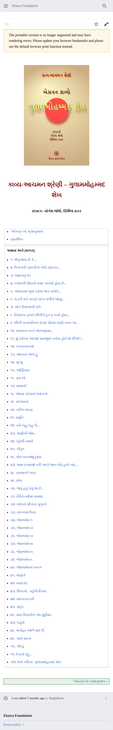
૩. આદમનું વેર (20, 275)
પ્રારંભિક (16, 239)
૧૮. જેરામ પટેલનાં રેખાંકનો (28, 394)
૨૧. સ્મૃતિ (17, 417)
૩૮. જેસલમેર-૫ (21, 552)
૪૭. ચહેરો (17, 622)
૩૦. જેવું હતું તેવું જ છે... (27, 488)
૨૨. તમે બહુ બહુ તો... (25, 425)
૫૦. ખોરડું (17, 646)
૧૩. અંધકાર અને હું (24, 354)
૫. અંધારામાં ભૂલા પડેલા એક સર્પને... (35, 291)
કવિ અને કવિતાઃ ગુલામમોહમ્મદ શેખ (35, 662)
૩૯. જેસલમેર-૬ (21, 559)
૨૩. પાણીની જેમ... (23, 433)
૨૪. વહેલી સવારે (21, 441)
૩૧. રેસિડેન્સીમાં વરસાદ (26, 496)
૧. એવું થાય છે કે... (23, 259)
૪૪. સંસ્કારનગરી (22, 599)
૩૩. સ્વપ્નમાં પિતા (23, 512)
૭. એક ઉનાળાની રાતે (25, 307)
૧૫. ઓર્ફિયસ (20, 370)
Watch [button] (97, 26)
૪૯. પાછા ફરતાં (20, 638)
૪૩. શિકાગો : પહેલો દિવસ (28, 591)
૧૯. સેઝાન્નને (19, 401)
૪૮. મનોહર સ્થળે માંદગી (27, 630)
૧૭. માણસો (18, 386)
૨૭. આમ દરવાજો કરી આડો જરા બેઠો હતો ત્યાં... (44, 465)
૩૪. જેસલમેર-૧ (21, 520)
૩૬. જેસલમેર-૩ (21, 536)
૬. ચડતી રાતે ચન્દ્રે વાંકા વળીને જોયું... (37, 299)
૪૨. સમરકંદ (19, 583)
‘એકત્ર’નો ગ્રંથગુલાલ (26, 231)
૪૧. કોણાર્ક (18, 575)
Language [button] (8, 26)
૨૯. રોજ (16, 480)
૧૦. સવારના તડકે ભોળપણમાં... (31, 331)
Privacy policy (12, 724)
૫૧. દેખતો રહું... (21, 654)
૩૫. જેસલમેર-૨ (21, 528)
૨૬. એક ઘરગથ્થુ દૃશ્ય (25, 457)
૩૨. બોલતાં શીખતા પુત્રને (28, 504)
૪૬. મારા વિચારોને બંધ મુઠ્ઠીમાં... (31, 615)
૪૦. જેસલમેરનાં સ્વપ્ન (26, 567)
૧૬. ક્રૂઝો (17, 378)
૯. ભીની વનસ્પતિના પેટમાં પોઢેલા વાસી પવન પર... (44, 323)
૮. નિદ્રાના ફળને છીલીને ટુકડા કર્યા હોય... (40, 315)
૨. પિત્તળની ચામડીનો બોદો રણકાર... (35, 267)
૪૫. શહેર (17, 607)
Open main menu (7, 8)
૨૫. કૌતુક (17, 449)
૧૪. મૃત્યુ (16, 362)
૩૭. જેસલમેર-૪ (21, 543)
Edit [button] (107, 26)
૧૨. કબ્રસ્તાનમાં (22, 346)
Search (106, 8)
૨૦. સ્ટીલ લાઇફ (21, 410)
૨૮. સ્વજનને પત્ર (23, 473)
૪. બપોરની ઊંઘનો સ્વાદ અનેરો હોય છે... (38, 283)
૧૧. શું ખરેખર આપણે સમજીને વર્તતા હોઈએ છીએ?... (46, 338)
